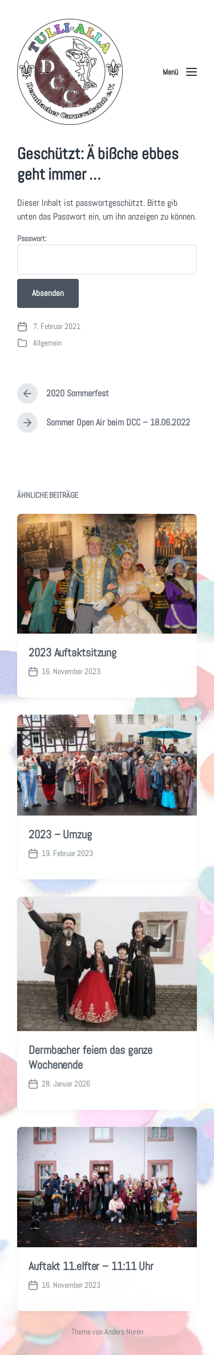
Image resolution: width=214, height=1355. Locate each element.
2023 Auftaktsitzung (72, 679)
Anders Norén (123, 1331)
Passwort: (107, 253)
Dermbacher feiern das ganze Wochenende (90, 1084)
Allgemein (47, 343)
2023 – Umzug (60, 861)
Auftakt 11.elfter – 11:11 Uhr (91, 1292)
